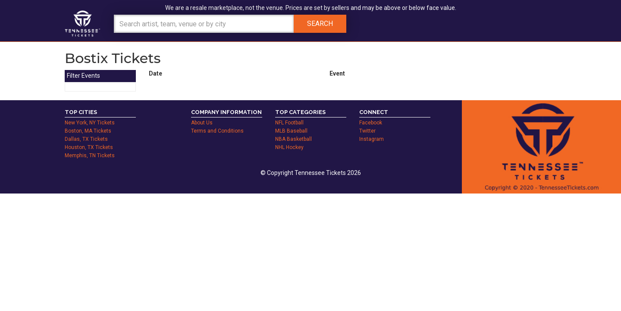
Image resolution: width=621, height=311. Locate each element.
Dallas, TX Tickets (86, 139)
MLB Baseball (291, 131)
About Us (202, 123)
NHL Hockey (289, 147)
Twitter (367, 131)
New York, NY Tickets (90, 123)
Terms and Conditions (217, 131)
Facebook (370, 123)
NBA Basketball (293, 139)
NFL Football (289, 123)
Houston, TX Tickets (89, 147)
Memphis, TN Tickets (90, 155)
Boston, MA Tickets (88, 131)
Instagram (371, 139)
